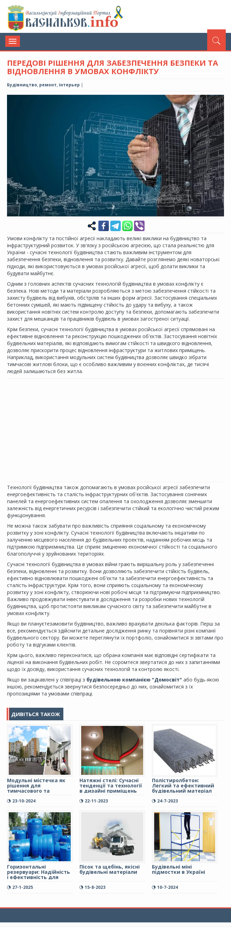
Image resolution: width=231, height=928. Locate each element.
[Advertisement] (119, 429)
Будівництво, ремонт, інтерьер (43, 85)
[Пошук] (216, 39)
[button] (217, 101)
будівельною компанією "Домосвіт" (134, 679)
